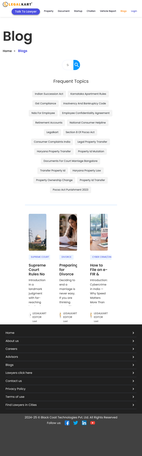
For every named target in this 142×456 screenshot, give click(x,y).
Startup (78, 11)
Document (64, 11)
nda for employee (43, 113)
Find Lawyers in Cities (70, 405)
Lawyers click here (70, 373)
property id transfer (92, 180)
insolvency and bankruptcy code (84, 103)
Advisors (70, 357)
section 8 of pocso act (80, 132)
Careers (70, 349)
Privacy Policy (70, 389)
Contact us (70, 381)
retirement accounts (48, 122)
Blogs (124, 11)
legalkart (52, 132)
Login (134, 11)
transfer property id (52, 170)
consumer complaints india (52, 142)
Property (48, 11)
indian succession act (49, 94)
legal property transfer (92, 142)
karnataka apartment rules (88, 94)
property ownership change (54, 180)
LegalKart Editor (39, 315)
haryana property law (87, 170)
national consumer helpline (88, 122)
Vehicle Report (108, 11)
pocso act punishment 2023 (70, 190)
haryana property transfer (54, 151)
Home (8, 51)
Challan (91, 11)
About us (70, 341)
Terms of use (70, 397)
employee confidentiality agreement (86, 113)
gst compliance (45, 103)
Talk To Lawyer (26, 11)
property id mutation (91, 151)
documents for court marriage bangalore (70, 161)
